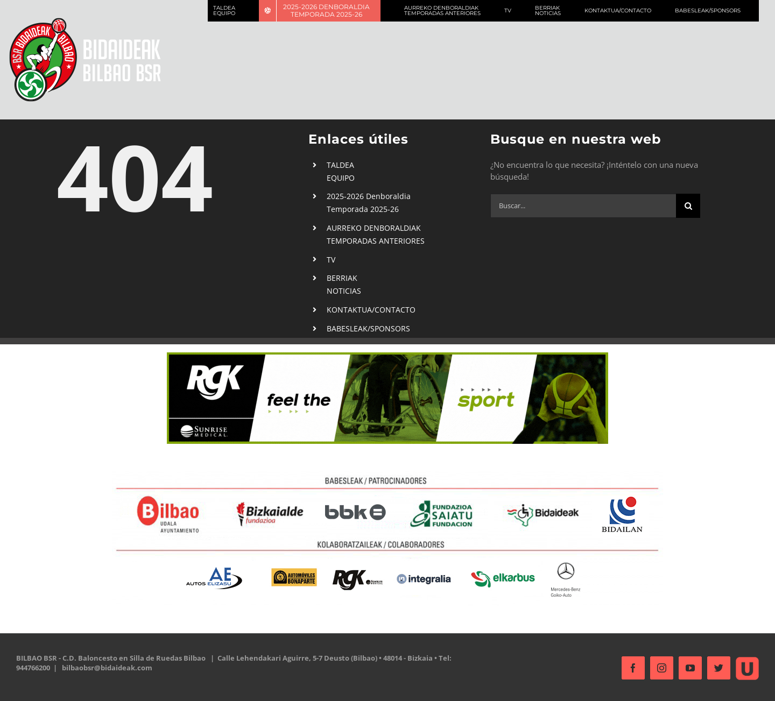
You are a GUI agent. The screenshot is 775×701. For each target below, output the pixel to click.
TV (328, 259)
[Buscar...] (581, 206)
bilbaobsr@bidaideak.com (107, 667)
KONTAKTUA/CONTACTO (368, 310)
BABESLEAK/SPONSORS (365, 328)
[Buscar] (686, 206)
